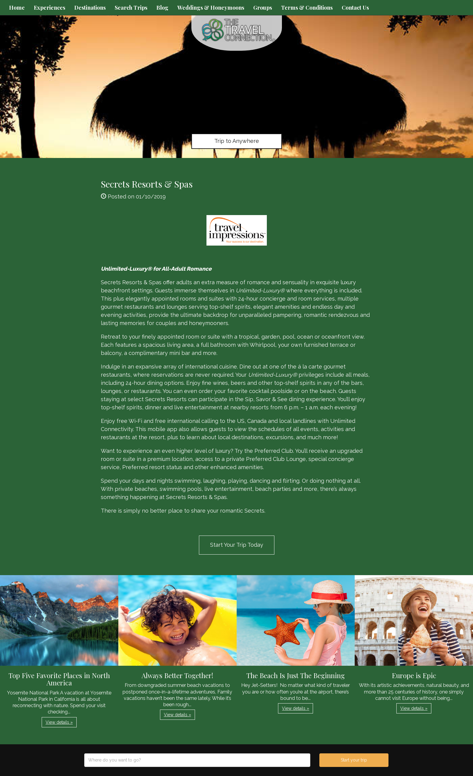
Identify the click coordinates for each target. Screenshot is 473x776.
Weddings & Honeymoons (210, 7)
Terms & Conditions (307, 7)
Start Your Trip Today (236, 545)
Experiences (49, 7)
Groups (262, 7)
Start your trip (354, 760)
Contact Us (355, 7)
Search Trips (131, 7)
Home (17, 7)
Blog (162, 7)
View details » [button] (59, 722)
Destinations (90, 7)
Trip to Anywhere (236, 141)
